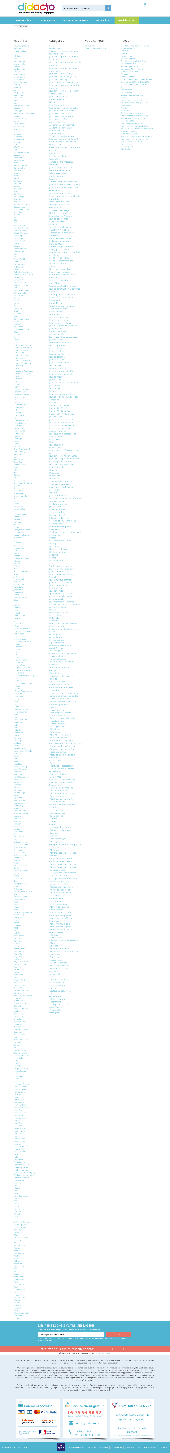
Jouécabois (18, 587)
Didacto (17, 303)
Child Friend (19, 251)
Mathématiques (56, 133)
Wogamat (18, 1274)
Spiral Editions (20, 1118)
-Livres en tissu (56, 982)
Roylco (16, 1045)
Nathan (17, 829)
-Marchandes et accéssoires (62, 852)
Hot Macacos (19, 532)
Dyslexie (53, 470)
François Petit (126, 110)
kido (15, 602)
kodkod (17, 613)
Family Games (19, 407)
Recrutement (130, 1447)
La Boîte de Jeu (20, 51)
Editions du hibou (21, 350)
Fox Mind (17, 425)
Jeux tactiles (55, 365)
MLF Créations (20, 800)
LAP (15, 654)
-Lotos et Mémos (57, 715)
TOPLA (16, 1201)
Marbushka (18, 753)
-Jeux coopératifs (57, 723)
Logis (16, 701)
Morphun (17, 821)
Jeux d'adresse (56, 348)
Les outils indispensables (61, 257)
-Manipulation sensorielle (61, 782)
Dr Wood (17, 324)
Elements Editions (21, 389)
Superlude (18, 1144)
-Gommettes (55, 777)
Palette (16, 902)
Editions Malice (20, 358)
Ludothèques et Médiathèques (63, 623)
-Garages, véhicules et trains (62, 872)
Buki (15, 222)
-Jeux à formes (56, 690)
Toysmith (18, 1214)
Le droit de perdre (21, 660)
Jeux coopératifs (57, 345)
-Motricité (53, 935)
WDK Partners (19, 1245)
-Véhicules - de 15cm (59, 884)
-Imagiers (53, 988)
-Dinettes (53, 835)
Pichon (16, 922)
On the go (18, 878)
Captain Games (20, 230)
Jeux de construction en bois (63, 285)
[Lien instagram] (123, 1349)
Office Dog (18, 850)
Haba (16, 498)
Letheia (17, 686)
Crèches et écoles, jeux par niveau (63, 51)
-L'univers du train (58, 875)
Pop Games (18, 974)
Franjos (17, 436)
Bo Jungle (18, 199)
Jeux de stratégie (57, 359)
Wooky (16, 1282)
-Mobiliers (54, 729)
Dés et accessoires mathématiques (58, 174)
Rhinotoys (18, 1032)
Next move (18, 831)
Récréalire (18, 1019)
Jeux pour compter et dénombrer (65, 138)
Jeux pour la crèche (58, 96)
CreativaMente (20, 282)
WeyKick (17, 1258)
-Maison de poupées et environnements (60, 908)
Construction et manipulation (62, 274)
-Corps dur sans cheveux (61, 858)
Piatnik (16, 920)
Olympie (17, 876)
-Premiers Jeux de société (60, 712)
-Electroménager (57, 838)
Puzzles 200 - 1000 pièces (61, 413)
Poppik (16, 977)
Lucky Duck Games (21, 719)
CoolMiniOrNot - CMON (23, 274)
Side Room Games (21, 1084)
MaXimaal (18, 761)
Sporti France (19, 1123)
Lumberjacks (19, 740)
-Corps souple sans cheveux (62, 864)
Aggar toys (18, 87)
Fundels (17, 441)
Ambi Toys (18, 97)
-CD (51, 993)
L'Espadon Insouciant (22, 631)
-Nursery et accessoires (60, 912)
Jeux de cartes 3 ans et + (61, 419)
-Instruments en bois (59, 790)
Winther (17, 1269)
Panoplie (17, 907)
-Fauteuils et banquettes (61, 740)
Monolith (17, 808)
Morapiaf (17, 818)
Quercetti (17, 1006)
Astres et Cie (19, 139)
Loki (15, 704)
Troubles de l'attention (60, 481)
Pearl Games (19, 915)
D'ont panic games (21, 290)
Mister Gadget (19, 792)
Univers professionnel (58, 612)
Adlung (17, 84)
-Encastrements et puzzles (61, 676)
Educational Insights (22, 373)
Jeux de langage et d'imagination (65, 196)
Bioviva (17, 186)
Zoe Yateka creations (22, 1313)
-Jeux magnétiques (58, 710)
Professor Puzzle (21, 990)
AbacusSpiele (19, 64)
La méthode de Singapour (131, 123)
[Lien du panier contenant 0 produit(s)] (143, 10)
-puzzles (53, 678)
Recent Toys (19, 1016)
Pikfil (16, 928)
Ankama (17, 108)
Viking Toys (18, 1232)
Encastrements (56, 99)
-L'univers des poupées (60, 904)
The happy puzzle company (25, 1175)
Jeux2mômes (19, 584)
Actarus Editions (20, 82)
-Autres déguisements (60, 889)
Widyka (17, 1261)
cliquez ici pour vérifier (103, 1353)
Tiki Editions (19, 1188)
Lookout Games (20, 712)
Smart (16, 1097)
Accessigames (19, 77)
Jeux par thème (56, 506)
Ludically (17, 730)
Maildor (17, 745)
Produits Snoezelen (58, 504)
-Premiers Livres (57, 673)
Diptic (16, 306)
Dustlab (17, 337)
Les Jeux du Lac (20, 680)
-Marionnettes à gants (60, 926)
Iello (15, 545)
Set (15, 1081)
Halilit (16, 501)
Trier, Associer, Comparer (61, 136)
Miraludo (17, 790)
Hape (16, 511)
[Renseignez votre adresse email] (71, 1334)
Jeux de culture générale (61, 374)
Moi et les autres (57, 509)
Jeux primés (55, 385)
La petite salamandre (22, 641)
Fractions (53, 153)
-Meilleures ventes (57, 999)
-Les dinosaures (56, 810)
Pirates (52, 537)
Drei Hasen (18, 326)
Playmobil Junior (21, 964)
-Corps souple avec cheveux (62, 867)
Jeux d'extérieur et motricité (62, 601)
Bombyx (17, 201)
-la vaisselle (54, 954)
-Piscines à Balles (57, 751)
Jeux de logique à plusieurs (62, 394)
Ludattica (17, 725)
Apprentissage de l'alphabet (63, 181)
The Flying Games (21, 1167)
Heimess (17, 522)
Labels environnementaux (132, 100)
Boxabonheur (19, 207)
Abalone (17, 66)
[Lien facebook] (112, 1349)
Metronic (17, 771)
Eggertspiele (19, 386)
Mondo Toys (19, 805)
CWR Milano (19, 287)
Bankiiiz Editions (21, 165)
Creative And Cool (21, 285)
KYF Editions (19, 623)
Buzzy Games (19, 225)
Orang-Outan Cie (21, 883)
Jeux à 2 (52, 577)
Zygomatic (18, 1318)
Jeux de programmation (60, 167)
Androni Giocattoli (21, 105)
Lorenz (16, 714)
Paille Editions (19, 899)
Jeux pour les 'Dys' (57, 467)
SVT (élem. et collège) (59, 210)
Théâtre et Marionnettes (61, 232)
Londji (16, 706)
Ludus (16, 735)
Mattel (16, 758)
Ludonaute (18, 732)
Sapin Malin (18, 1058)
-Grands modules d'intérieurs (63, 746)
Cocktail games (20, 264)
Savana (16, 1063)
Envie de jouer (19, 397)
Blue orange (19, 196)
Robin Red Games (21, 1039)
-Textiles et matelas (59, 965)
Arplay (16, 121)
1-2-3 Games (19, 56)
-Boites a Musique (57, 658)
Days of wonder (20, 293)
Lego (16, 678)
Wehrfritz (17, 1250)
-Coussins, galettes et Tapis (62, 749)
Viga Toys (18, 1230)
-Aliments (54, 850)
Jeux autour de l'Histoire (60, 216)
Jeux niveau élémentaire (61, 116)
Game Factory (19, 451)
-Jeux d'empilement (58, 704)
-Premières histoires (59, 979)
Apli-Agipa (18, 110)
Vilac (16, 1235)
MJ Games (18, 797)
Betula (16, 178)
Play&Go (17, 959)
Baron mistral (19, 168)
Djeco (16, 316)
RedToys (17, 1027)
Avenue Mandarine (21, 152)
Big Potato (18, 181)
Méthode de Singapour (60, 170)
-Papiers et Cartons (58, 774)
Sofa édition (19, 1102)
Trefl (16, 1219)
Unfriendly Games (21, 1222)
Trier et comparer (58, 308)
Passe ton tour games (23, 912)
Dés (51, 442)
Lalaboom (18, 646)
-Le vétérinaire (56, 898)
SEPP (16, 1079)
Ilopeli (16, 553)
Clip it (16, 261)
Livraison (125, 53)
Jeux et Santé (54, 447)
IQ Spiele (17, 566)
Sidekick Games (20, 1086)
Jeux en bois (54, 314)
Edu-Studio (18, 365)
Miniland (17, 785)
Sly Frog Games (20, 1092)
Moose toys (18, 816)
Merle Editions (20, 769)
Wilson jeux (18, 1263)
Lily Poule (18, 693)
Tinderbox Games (21, 1196)
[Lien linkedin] (129, 1349)
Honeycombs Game (22, 529)
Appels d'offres (116, 1447)
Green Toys (18, 490)
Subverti (17, 1136)
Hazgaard (18, 519)
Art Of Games (19, 123)
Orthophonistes (56, 637)
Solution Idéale (20, 1105)
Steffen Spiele (19, 1128)
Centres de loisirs (57, 626)
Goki (15, 472)
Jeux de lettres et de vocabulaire (65, 184)
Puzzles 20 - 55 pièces (59, 408)
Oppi (16, 881)
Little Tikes (18, 696)
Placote (17, 938)
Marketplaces (55, 1012)
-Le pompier (55, 901)
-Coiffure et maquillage (60, 892)
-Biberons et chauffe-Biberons (63, 951)
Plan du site (125, 149)
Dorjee (16, 321)
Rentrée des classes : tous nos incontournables (133, 119)
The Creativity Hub (21, 1164)
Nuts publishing (20, 842)
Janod (16, 574)
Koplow (17, 618)
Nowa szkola (19, 837)
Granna (17, 485)
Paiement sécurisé (128, 63)
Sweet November (21, 1146)
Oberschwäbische (21, 844)
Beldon (17, 173)
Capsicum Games (21, 228)
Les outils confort (57, 263)
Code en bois (19, 267)
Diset (16, 311)
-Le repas (53, 945)
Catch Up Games (20, 241)
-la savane (54, 807)
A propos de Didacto (129, 66)
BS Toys (17, 214)
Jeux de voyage (56, 591)
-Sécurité (53, 971)
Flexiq (16, 418)
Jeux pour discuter (57, 444)
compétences (126, 92)
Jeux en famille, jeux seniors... (62, 569)
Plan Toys (18, 941)
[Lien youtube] (117, 1349)
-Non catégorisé (56, 650)
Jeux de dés (54, 388)
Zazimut (17, 1302)
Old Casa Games (20, 865)
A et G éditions (20, 61)
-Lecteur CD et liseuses (60, 991)
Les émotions (55, 523)
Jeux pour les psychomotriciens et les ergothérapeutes (64, 460)
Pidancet (17, 925)
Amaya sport (19, 92)
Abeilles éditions (20, 69)
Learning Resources (22, 667)
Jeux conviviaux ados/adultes (62, 582)
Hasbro (17, 516)
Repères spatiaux (57, 156)
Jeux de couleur (56, 351)
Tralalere (17, 1217)
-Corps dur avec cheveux (61, 861)
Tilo (15, 1190)
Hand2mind (19, 506)
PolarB (16, 969)
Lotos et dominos (57, 368)
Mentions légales (128, 58)
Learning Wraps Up (22, 670)
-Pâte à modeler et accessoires (63, 768)
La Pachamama (20, 639)
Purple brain (19, 993)
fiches (123, 97)
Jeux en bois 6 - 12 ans (60, 323)
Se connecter (90, 46)
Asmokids (18, 136)
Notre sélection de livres (60, 269)
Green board (19, 488)
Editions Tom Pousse (22, 363)
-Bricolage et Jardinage (60, 830)
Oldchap (17, 868)
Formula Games (20, 423)
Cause (16, 243)
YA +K (16, 1287)
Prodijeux (18, 988)
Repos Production (21, 1029)
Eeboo (16, 384)
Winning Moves (20, 1266)
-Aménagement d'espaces (60, 726)
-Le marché (54, 847)
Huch (16, 540)
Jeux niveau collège (58, 119)
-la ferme (53, 821)
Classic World (19, 259)
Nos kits (52, 610)
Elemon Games (20, 392)
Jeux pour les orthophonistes (63, 455)
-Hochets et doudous (59, 667)
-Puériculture (55, 937)
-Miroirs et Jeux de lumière (61, 799)
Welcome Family (20, 1253)
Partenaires (125, 74)
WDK (16, 1242)
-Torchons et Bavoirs (59, 948)
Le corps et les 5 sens (59, 515)
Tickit (16, 1185)
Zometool (18, 1315)
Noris (16, 834)
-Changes (53, 943)
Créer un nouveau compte (95, 48)
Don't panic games (21, 319)
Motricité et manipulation (61, 297)
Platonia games (20, 948)
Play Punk (18, 956)
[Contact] (152, 10)
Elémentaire (55, 620)
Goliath (17, 475)
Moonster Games (21, 813)
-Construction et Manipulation (62, 653)
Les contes (54, 546)
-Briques (53, 707)
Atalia (16, 144)
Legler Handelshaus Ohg (24, 675)
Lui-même (18, 738)
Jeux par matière (56, 130)
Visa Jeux (17, 1240)
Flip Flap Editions (21, 420)
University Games (21, 1227)
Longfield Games (21, 709)
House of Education (22, 535)
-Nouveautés (55, 1010)
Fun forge (18, 438)
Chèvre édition (20, 248)
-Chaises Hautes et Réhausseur (63, 940)
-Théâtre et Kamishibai (60, 929)
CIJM (15, 256)
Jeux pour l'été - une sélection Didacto (137, 128)
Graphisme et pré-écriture (62, 305)
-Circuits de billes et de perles (63, 695)
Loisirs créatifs (56, 311)
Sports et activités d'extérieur (61, 593)
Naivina (17, 826)
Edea (16, 342)
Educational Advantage (23, 371)
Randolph (18, 1011)
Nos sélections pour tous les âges (135, 126)
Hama (16, 503)
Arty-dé (17, 129)
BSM (15, 217)
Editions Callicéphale (22, 345)
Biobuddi (17, 183)
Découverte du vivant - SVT (61, 201)
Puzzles (52, 402)
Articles (124, 108)
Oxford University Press (23, 891)
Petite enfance (56, 615)
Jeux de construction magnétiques (59, 281)
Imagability (18, 555)
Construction (55, 277)
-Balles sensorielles (58, 796)
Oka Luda (17, 857)
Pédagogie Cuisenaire (59, 249)
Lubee (16, 717)
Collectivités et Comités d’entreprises (136, 79)
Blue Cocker (19, 194)
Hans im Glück (20, 509)
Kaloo (16, 600)
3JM (15, 58)
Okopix (17, 863)
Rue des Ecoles (20, 1050)
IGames (17, 550)
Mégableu (18, 764)
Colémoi (17, 269)
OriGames (18, 889)
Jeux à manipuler (57, 105)
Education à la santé (59, 518)
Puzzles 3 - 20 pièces (59, 405)
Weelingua (18, 1248)
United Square (20, 1224)
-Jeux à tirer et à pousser (61, 687)
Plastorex (17, 946)
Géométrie (54, 158)
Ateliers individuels (58, 122)
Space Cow (18, 1110)
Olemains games (21, 870)
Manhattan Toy (20, 748)
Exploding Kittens (21, 404)
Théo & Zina (19, 1180)
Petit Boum (18, 917)
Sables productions (22, 1055)
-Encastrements (57, 681)
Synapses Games (20, 1151)
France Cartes (19, 431)
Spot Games (19, 1125)
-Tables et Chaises (58, 737)
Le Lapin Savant (20, 665)
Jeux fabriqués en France (60, 645)
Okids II (17, 860)
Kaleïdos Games (20, 597)
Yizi (15, 1292)
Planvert (17, 943)
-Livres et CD (54, 974)
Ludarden (18, 722)
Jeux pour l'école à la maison (62, 110)
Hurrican (17, 542)
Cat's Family (19, 238)
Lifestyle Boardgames (23, 691)
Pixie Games (19, 935)
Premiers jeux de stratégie (62, 371)
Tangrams (54, 399)
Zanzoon (17, 1300)
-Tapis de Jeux (56, 815)
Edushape (18, 378)
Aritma (16, 116)
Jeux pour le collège (58, 79)
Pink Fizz (17, 933)
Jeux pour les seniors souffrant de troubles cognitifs (65, 499)
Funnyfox (17, 444)
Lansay (16, 652)
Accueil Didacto (55, 48)
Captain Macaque (21, 233)
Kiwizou (17, 610)
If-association (19, 548)
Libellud (17, 688)
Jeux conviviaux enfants (60, 579)
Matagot (17, 756)
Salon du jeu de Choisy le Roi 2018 (135, 82)
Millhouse (18, 774)
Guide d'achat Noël (129, 134)
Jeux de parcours (57, 356)
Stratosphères (19, 1131)
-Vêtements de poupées (60, 915)
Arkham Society (20, 118)
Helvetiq (17, 527)
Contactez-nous (127, 146)
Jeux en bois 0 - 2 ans (59, 317)
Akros (16, 90)
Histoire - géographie (59, 213)
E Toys (16, 339)
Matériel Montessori (59, 243)
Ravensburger (19, 1013)
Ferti (15, 410)
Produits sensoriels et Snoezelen (63, 779)
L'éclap (16, 626)
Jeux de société (56, 339)
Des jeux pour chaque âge (132, 113)
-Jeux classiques (56, 721)
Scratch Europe (20, 1071)
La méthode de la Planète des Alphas (136, 115)
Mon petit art (19, 803)
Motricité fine (55, 303)
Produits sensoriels (58, 331)
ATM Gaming (19, 147)
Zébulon (17, 1305)
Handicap (53, 492)
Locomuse (18, 699)
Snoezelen (54, 785)
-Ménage (53, 841)
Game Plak (18, 457)
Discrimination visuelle (60, 342)
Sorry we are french (22, 1107)
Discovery (18, 308)
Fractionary (18, 428)
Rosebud (17, 1042)
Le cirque (53, 543)
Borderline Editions (22, 204)
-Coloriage (54, 763)
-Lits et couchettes (58, 962)
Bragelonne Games (21, 209)
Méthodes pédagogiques (60, 238)
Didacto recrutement (129, 71)
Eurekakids (18, 402)
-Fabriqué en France (58, 1004)
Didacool (17, 300)
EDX (15, 381)
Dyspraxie (54, 472)
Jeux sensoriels (56, 334)
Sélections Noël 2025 (129, 131)
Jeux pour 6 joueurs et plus (61, 574)
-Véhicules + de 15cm (59, 881)
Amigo (16, 100)
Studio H (17, 1133)
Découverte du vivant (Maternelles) (59, 206)
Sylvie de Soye (19, 1149)
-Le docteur (54, 895)
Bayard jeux (19, 170)
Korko (16, 621)
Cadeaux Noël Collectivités (132, 95)
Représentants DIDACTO (131, 76)
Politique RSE (126, 56)
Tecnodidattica (20, 1162)
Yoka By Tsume (20, 1297)
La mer (52, 557)
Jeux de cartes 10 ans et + (61, 425)
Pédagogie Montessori (59, 241)
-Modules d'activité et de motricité (65, 743)
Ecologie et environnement (62, 520)
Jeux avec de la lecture (60, 193)
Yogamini (18, 1295)
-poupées (53, 855)
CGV (139, 1447)
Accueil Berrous (56, 648)
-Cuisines (53, 833)
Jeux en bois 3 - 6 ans (59, 320)
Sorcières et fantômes (60, 540)
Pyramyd (17, 998)
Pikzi (16, 930)
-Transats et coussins (59, 968)
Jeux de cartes (55, 416)
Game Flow (18, 454)
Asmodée (17, 134)
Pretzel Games (20, 985)
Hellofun (17, 524)
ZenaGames (18, 1308)
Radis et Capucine (21, 1008)
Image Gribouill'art (22, 558)
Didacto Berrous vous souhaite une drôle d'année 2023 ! (135, 47)
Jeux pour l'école (56, 53)
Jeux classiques (56, 379)
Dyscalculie (54, 475)
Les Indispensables (57, 607)
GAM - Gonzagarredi (22, 449)
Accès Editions (19, 74)
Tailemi (17, 1157)
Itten (15, 568)
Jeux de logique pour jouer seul (64, 396)
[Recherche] (108, 8)
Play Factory (19, 951)
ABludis (17, 71)
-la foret (53, 818)
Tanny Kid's (18, 1159)
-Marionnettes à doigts (60, 923)
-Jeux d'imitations (57, 801)
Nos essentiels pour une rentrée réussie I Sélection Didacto (134, 140)
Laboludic (18, 644)
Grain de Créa (19, 480)
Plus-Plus (18, 967)
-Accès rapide (55, 996)
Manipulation (55, 300)
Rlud (15, 1037)
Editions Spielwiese (22, 360)
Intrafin (17, 563)
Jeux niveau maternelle (60, 113)
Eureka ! (17, 399)
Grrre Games (19, 493)
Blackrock (18, 189)
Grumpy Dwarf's (20, 496)
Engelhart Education (22, 394)
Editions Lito (19, 352)
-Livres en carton (57, 985)
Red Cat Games (20, 1021)
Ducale (16, 332)
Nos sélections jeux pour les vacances (136, 136)
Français (53, 179)
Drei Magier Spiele (21, 329)
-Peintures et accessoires (61, 765)
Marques (17, 48)
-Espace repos (55, 960)
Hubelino (17, 537)
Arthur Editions (20, 126)
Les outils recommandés (61, 260)
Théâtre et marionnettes (60, 229)
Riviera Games (19, 1034)
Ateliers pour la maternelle (62, 124)
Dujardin (17, 334)
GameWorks (19, 459)
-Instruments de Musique (61, 787)
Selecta (17, 1073)
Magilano (17, 743)
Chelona (17, 246)
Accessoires (54, 439)
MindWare (18, 782)
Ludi (15, 727)
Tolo (15, 1198)
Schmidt (17, 1066)
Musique (53, 224)
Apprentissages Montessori (62, 246)
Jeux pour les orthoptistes (61, 464)
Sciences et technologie (60, 227)
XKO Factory (19, 1284)
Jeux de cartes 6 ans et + (61, 422)
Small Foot (18, 1094)
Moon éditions (20, 810)
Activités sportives (58, 599)
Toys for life (19, 1209)
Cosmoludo (18, 277)
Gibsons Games (20, 464)
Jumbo (16, 595)
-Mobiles (53, 670)
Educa (16, 368)
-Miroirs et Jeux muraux (60, 734)
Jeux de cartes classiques (61, 428)
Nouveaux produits (21, 46)
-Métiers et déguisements (61, 887)
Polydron (17, 972)
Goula (16, 477)
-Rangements (55, 732)
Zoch (16, 1310)
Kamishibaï (54, 235)
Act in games (19, 79)
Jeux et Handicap (57, 495)
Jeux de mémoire (57, 353)
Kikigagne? (18, 605)
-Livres (52, 976)
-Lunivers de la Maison (60, 827)
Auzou (16, 150)
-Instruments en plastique (62, 793)
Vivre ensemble (56, 512)
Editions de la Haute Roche (25, 347)
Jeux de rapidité (56, 376)
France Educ (19, 433)
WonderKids (19, 1276)
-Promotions (55, 1001)
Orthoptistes (55, 634)
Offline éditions (20, 852)
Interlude (17, 561)
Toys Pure (18, 1211)
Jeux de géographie (58, 218)
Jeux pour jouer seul (58, 571)
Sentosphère (19, 1076)
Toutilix (17, 1206)
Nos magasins (126, 144)
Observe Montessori (22, 847)
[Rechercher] (85, 8)
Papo (16, 909)
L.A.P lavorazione (21, 634)
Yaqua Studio (19, 1289)
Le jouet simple (20, 662)
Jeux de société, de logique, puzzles (64, 337)
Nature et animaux (58, 549)
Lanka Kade (18, 649)
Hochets (53, 102)
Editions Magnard (21, 355)
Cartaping (18, 235)
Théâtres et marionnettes (61, 566)
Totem (16, 1203)
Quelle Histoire (20, 1003)
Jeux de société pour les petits (63, 107)
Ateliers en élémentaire (60, 127)
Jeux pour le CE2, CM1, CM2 (62, 76)
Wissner (17, 1271)
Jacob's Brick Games (22, 571)
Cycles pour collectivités (60, 596)
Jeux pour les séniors (59, 585)
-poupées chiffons (57, 869)
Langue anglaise (56, 221)
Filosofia (17, 412)
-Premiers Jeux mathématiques (63, 718)
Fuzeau (17, 446)
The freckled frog (21, 1170)
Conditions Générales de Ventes (134, 61)
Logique (53, 391)
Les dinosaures (56, 560)
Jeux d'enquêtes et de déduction (64, 382)
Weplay (17, 1256)
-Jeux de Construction (59, 698)
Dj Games (18, 313)
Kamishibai (54, 199)
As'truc (16, 131)
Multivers (18, 824)
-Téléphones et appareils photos (65, 844)
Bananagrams (19, 160)
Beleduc (17, 175)
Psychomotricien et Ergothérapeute (58, 641)
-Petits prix (54, 1007)
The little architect (21, 1177)
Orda (16, 886)
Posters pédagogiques (59, 272)
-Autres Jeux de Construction (63, 701)
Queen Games (19, 1000)
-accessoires (55, 771)
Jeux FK (17, 576)
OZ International (20, 896)
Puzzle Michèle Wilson (23, 995)
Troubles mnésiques (59, 484)
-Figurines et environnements (63, 804)
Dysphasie (54, 478)
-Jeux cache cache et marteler (63, 693)
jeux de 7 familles (57, 431)
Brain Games (19, 212)
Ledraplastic (19, 673)
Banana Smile (19, 157)
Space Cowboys (20, 1112)
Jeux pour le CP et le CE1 (61, 73)
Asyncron (17, 142)
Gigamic (17, 467)
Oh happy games (21, 855)
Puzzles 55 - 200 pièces (60, 411)
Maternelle (54, 618)
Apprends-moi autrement (24, 113)
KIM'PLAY (17, 607)
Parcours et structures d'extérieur (65, 604)
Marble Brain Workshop (23, 751)
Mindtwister (19, 779)
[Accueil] (15, 27)
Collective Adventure (22, 272)
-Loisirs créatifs (55, 760)
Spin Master (19, 1115)
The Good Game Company (24, 1172)
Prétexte (17, 982)
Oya (15, 894)
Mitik (16, 795)
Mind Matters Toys (21, 777)
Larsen (16, 657)
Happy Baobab (20, 514)
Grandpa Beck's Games (23, 483)
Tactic (16, 1154)
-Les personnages (57, 813)
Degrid (16, 298)
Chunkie (17, 254)
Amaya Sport (19, 95)
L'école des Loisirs (21, 628)
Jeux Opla (18, 581)
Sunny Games (19, 1138)
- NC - (16, 53)
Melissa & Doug (20, 766)
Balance (17, 155)
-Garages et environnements (63, 878)
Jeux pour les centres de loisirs (63, 82)
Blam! (16, 191)
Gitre (16, 470)
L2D (15, 636)
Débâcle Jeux (19, 295)
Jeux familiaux (55, 588)
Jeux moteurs (55, 328)
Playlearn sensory (21, 961)
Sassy (16, 1060)
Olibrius (17, 873)
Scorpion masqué (21, 1068)
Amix (16, 103)
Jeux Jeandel (19, 579)
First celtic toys (20, 415)
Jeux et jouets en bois (58, 932)
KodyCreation (19, 615)
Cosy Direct (18, 280)
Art (50, 563)
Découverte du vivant (59, 552)
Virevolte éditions (21, 1237)
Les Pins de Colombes (23, 683)
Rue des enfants (20, 1053)
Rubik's (17, 1047)
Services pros (126, 89)
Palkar (16, 904)
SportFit (17, 1120)
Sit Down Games (20, 1089)
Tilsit (16, 1193)
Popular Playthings (21, 980)
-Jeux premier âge (57, 656)
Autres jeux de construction (62, 294)
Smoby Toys (19, 1099)
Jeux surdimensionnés (60, 362)
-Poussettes (54, 957)
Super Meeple (19, 1141)
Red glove (18, 1024)
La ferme (53, 554)
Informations (126, 51)
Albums (53, 266)
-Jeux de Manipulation (59, 684)
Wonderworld (19, 1279)
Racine (52, 46)
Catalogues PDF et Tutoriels (132, 69)
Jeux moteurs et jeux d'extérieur (64, 325)
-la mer (52, 824)
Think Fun (18, 1183)
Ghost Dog (18, 462)
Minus (16, 787)
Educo (16, 376)
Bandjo (17, 162)
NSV (15, 839)
